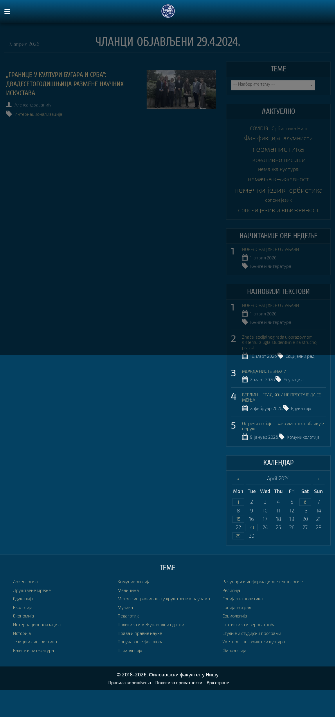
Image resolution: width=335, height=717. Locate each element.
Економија (25, 638)
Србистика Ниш (291, 129)
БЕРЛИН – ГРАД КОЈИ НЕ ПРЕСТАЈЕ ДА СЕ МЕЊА (280, 410)
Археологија (27, 604)
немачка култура (278, 176)
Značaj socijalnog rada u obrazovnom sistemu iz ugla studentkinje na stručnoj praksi (284, 355)
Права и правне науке (143, 662)
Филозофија (236, 672)
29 (238, 558)
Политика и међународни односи (156, 653)
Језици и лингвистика (38, 664)
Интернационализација (44, 114)
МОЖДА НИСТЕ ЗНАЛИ (267, 384)
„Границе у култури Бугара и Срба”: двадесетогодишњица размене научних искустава (72, 84)
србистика (260, 211)
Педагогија (130, 645)
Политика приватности (180, 709)
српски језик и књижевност (278, 223)
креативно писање (278, 164)
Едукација (299, 393)
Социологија (236, 638)
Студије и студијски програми (256, 655)
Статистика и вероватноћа (252, 647)
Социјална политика (245, 621)
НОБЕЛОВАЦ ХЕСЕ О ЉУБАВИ (274, 264)
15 (238, 540)
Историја (23, 655)
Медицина (130, 612)
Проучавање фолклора (144, 670)
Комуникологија (269, 458)
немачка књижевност (278, 188)
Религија (232, 612)
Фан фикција (259, 141)
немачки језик (278, 199)
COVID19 (256, 129)
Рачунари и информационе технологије (268, 604)
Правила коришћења (125, 709)
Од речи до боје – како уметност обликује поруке (279, 439)
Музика (126, 636)
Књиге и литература (274, 280)
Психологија (132, 679)
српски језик (300, 212)
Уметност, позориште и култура (258, 664)
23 (251, 549)
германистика (278, 153)
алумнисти (300, 141)
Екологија (24, 629)
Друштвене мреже (34, 612)
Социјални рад (307, 370)
